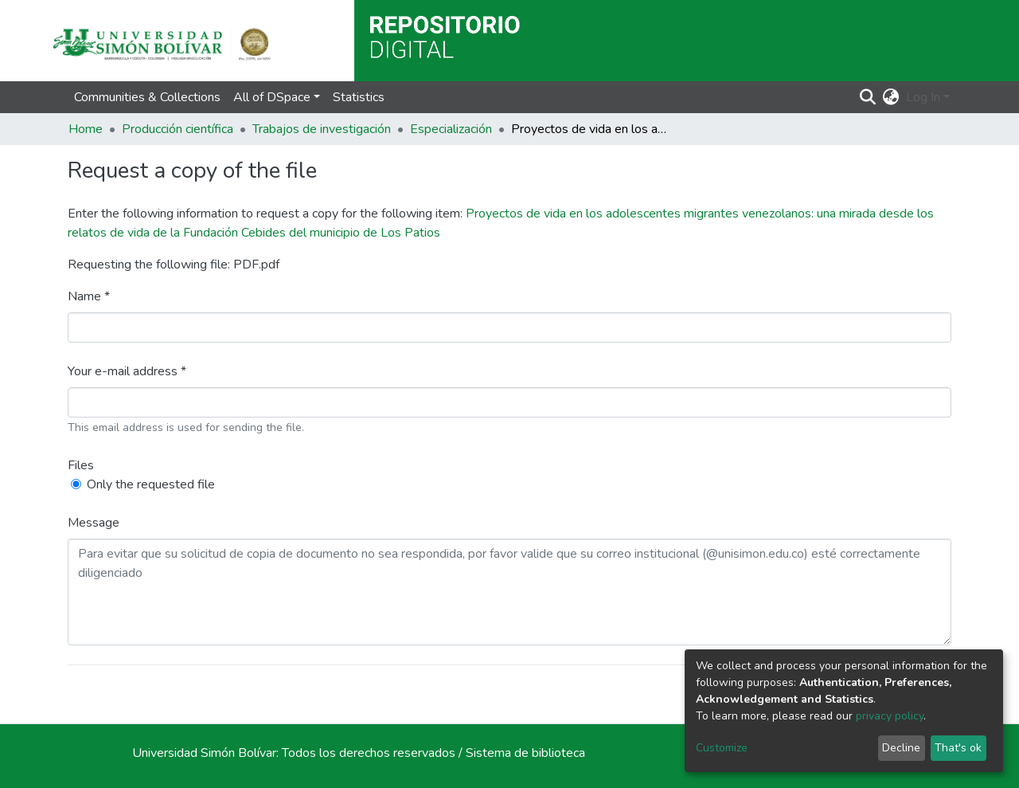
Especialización (451, 129)
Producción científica (177, 129)
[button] (891, 97)
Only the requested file (151, 484)
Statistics (359, 97)
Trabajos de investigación (321, 129)
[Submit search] (868, 97)
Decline (901, 747)
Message (93, 522)
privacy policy (889, 715)
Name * (89, 296)
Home (85, 129)
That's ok (958, 747)
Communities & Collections (147, 97)
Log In (923, 97)
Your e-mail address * (127, 371)
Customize (722, 747)
